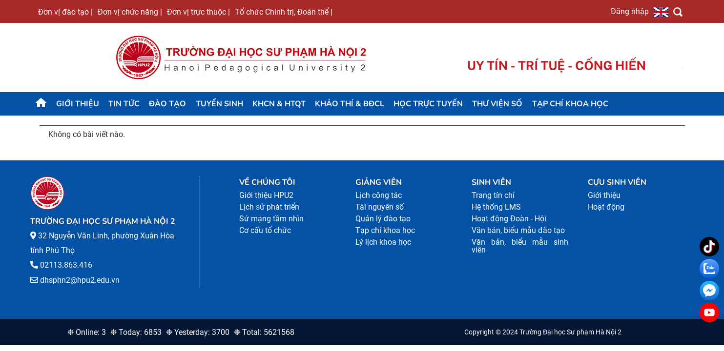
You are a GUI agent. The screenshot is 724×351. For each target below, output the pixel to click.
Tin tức (124, 103)
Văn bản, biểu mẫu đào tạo (518, 230)
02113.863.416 (66, 265)
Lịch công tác (378, 195)
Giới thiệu (77, 103)
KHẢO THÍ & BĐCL (349, 103)
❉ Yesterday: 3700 (197, 332)
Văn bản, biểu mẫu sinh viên (520, 245)
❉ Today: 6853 (136, 332)
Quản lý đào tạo (383, 218)
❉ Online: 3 (86, 332)
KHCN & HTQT (279, 103)
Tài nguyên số (379, 207)
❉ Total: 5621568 (264, 332)
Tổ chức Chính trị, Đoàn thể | (283, 11)
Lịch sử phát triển (269, 207)
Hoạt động (606, 207)
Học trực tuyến (428, 103)
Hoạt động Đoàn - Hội (509, 218)
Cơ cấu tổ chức (265, 230)
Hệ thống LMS (496, 207)
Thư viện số (497, 103)
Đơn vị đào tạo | (65, 11)
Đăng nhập (630, 11)
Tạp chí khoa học (570, 103)
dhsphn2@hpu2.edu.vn (80, 280)
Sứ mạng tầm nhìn (271, 218)
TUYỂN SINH (219, 103)
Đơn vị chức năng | (130, 11)
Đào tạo (167, 103)
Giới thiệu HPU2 (266, 195)
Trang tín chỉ (493, 195)
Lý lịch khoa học (383, 242)
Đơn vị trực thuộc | (198, 11)
